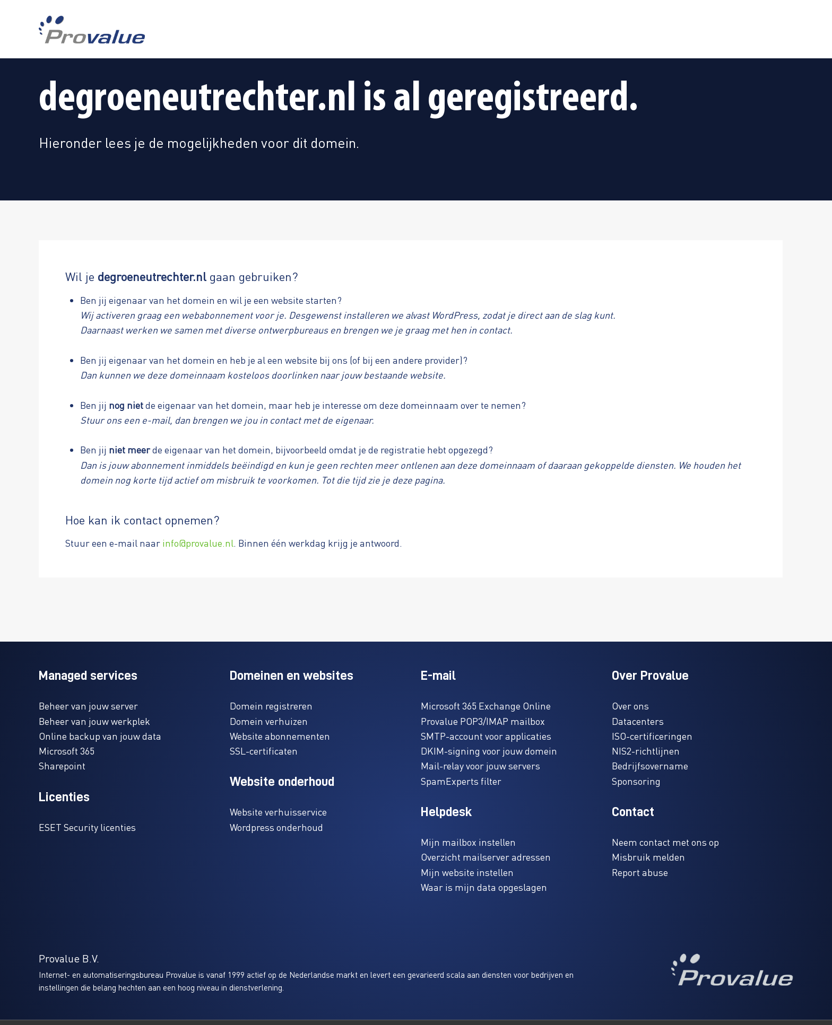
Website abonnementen (280, 736)
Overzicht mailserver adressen (486, 857)
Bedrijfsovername (650, 765)
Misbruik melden (648, 857)
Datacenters (638, 721)
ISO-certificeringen (652, 736)
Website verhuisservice (278, 811)
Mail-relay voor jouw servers (480, 765)
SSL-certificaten (264, 750)
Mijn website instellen (467, 872)
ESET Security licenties (87, 827)
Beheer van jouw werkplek (94, 721)
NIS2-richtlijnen (646, 750)
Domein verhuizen (269, 721)
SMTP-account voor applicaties (486, 736)
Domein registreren (271, 705)
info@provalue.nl (197, 543)
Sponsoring (636, 781)
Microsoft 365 (66, 750)
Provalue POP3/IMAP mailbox (483, 721)
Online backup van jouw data (100, 736)
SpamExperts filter (461, 781)
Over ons (630, 705)
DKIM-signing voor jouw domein (489, 750)
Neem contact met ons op (665, 842)
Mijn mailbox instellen (468, 842)
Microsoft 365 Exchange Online (486, 705)
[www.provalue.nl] (92, 29)
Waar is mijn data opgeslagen (484, 887)
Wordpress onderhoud (276, 827)
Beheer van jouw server (88, 705)
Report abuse (640, 872)
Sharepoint (62, 765)
